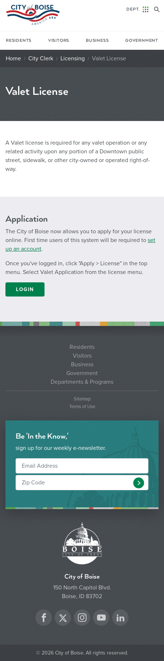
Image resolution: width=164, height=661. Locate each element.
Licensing (72, 58)
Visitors (58, 40)
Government (141, 40)
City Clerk (40, 58)
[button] (138, 482)
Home (13, 58)
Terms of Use (82, 406)
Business (97, 40)
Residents (18, 40)
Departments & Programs (82, 382)
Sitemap (82, 399)
